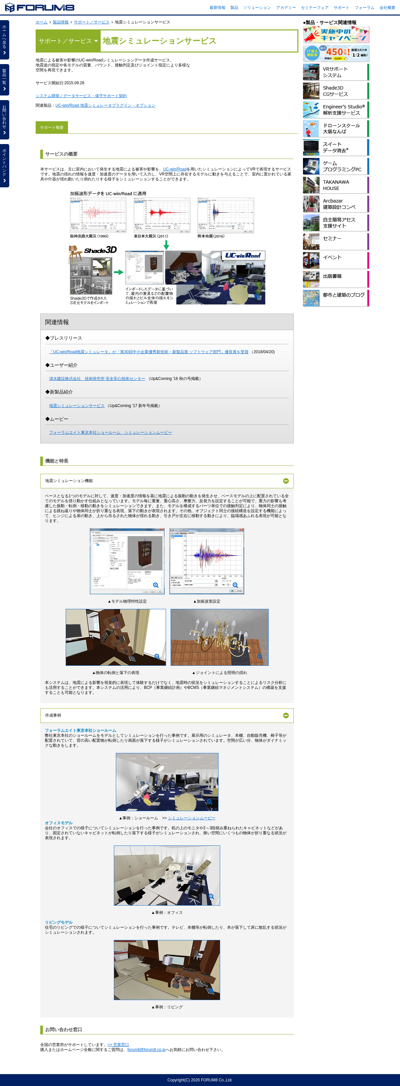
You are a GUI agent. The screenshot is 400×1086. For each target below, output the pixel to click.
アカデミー (286, 8)
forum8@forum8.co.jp (146, 1049)
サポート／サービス (92, 22)
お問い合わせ (4, 119)
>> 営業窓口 (118, 1044)
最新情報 (217, 8)
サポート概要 (52, 127)
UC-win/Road (174, 169)
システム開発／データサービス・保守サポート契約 (81, 96)
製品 (234, 8)
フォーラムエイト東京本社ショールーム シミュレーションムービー (110, 432)
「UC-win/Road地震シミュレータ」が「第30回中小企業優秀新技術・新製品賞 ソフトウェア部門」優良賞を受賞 (149, 352)
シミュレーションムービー (192, 818)
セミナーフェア (315, 8)
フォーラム (365, 8)
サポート (342, 8)
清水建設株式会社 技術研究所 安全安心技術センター (97, 378)
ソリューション (257, 8)
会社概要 (387, 8)
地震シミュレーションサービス (77, 405)
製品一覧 (4, 79)
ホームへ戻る (4, 39)
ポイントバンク (4, 165)
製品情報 (61, 22)
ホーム (42, 22)
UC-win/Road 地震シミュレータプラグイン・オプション (105, 105)
